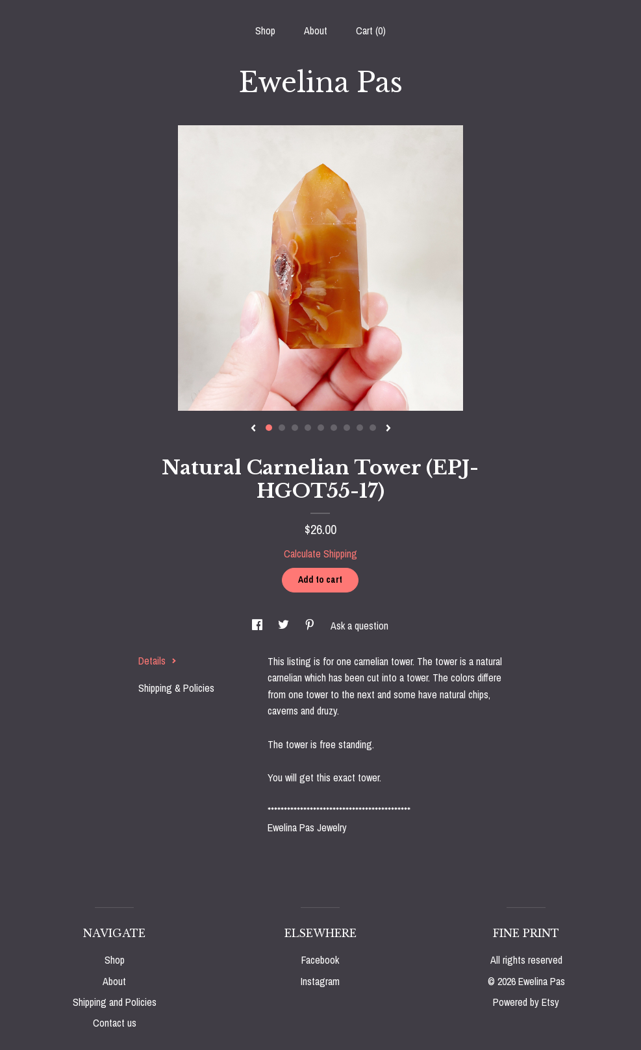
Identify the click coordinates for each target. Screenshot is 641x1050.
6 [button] (334, 427)
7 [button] (347, 427)
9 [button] (373, 427)
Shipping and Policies (115, 1002)
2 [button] (282, 427)
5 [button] (321, 427)
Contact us (114, 1023)
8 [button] (360, 427)
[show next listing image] (388, 428)
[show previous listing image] (253, 428)
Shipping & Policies (176, 688)
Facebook (320, 960)
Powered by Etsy (526, 1002)
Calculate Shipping (320, 553)
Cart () (371, 30)
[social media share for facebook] (258, 625)
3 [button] (295, 427)
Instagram (320, 981)
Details (157, 660)
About (315, 30)
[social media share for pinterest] (311, 625)
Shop (265, 30)
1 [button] (269, 427)
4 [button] (308, 427)
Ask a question (359, 625)
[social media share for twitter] (285, 625)
